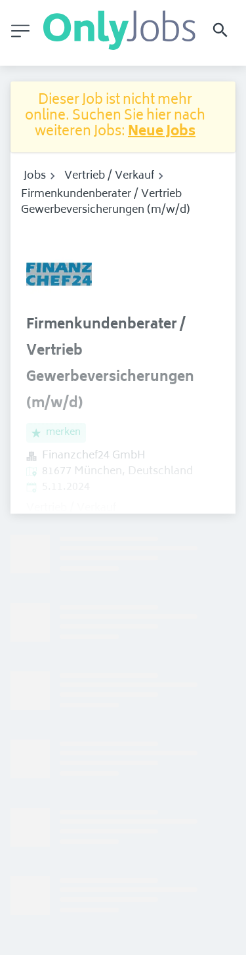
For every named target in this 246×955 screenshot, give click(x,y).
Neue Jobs (161, 132)
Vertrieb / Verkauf (109, 176)
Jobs (35, 176)
